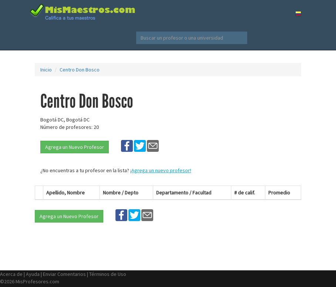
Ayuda (33, 274)
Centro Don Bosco (80, 69)
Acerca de (11, 274)
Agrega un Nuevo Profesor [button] (74, 147)
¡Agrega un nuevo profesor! (160, 170)
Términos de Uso (107, 274)
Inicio (46, 69)
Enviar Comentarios (64, 274)
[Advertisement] (273, 130)
